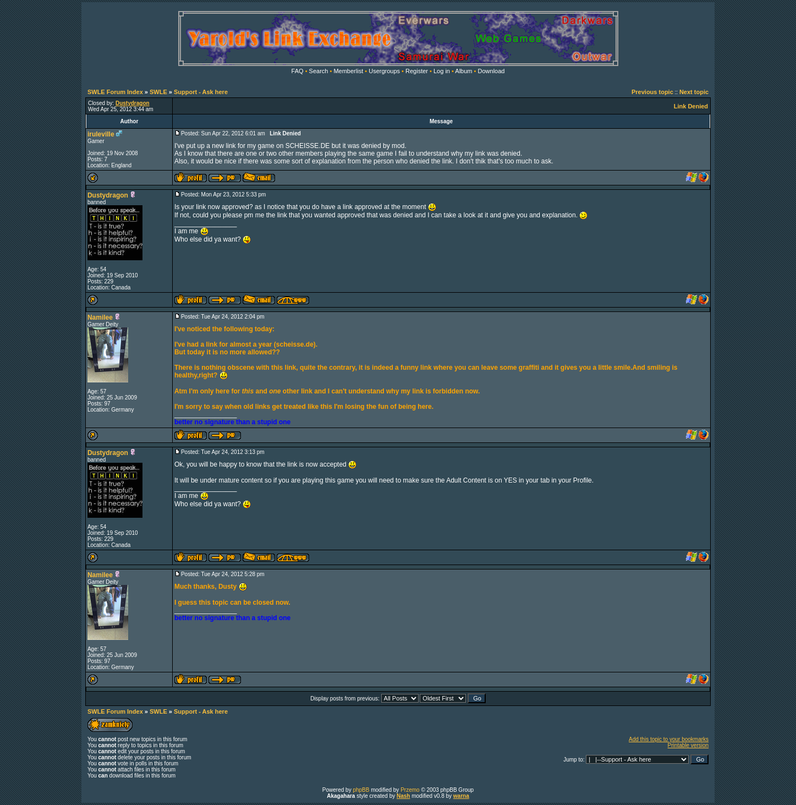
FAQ (298, 71)
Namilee (100, 317)
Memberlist (348, 71)
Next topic (694, 92)
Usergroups (384, 71)
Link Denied (691, 106)
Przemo (409, 790)
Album (463, 71)
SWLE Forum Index (115, 92)
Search (318, 71)
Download (491, 71)
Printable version (688, 745)
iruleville (100, 134)
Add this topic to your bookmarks (669, 739)
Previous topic (652, 92)
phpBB (361, 790)
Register (416, 71)
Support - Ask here (201, 92)
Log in (441, 71)
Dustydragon (107, 195)
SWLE (158, 92)
